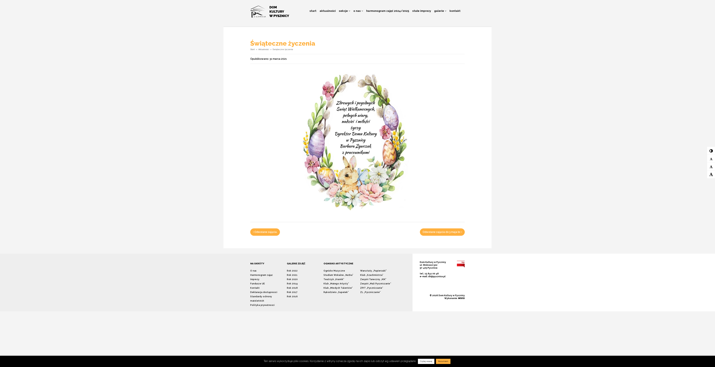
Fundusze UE (257, 283)
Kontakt (455, 11)
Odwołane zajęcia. (265, 232)
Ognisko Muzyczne (334, 271)
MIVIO (461, 298)
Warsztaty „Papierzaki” (373, 271)
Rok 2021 (292, 275)
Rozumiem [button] (443, 361)
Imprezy (255, 279)
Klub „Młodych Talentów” (338, 288)
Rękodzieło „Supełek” (336, 292)
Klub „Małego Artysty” (336, 283)
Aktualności (328, 11)
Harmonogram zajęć (261, 275)
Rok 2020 (292, 279)
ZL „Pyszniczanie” (370, 292)
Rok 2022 (292, 271)
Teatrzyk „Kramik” (334, 279)
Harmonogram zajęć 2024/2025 (387, 11)
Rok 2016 (292, 296)
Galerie (440, 11)
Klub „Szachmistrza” (371, 275)
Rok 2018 (292, 288)
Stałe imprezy (421, 11)
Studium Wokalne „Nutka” (338, 275)
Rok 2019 (292, 283)
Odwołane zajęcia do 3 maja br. (442, 232)
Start (313, 11)
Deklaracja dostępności (263, 292)
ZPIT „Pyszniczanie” (371, 288)
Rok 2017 (292, 292)
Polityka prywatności (262, 305)
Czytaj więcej (426, 361)
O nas (358, 11)
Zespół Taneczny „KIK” (373, 279)
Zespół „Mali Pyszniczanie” (375, 283)
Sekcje (344, 11)
